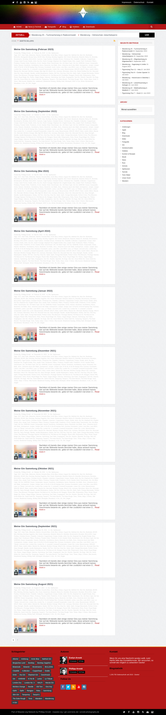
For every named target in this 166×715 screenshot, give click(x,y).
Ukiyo (90, 79)
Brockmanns (18, 59)
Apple (124, 130)
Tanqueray (45, 79)
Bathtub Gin (75, 55)
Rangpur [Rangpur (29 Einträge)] (30, 691)
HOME (17, 26)
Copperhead (91, 59)
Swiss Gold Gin (36, 79)
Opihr (79, 73)
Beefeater (89, 55)
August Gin (67, 55)
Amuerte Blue (45, 55)
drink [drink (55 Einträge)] (15, 675)
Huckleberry (35, 65)
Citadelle (76, 59)
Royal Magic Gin (24, 77)
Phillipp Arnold (26, 53)
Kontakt (150, 2)
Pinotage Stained (33, 75)
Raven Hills (78, 75)
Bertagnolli (24, 57)
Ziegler (34, 83)
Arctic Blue (54, 55)
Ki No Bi (20, 67)
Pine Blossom (23, 75)
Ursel (94, 79)
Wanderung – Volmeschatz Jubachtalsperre (98, 35)
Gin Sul (75, 63)
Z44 (29, 83)
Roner (16, 77)
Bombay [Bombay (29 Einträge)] (31, 663)
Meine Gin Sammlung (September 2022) (35, 111)
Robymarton (87, 75)
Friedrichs (33, 63)
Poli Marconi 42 (45, 75)
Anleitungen (126, 127)
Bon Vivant (67, 57)
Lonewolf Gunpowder (45, 69)
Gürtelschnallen (127, 148)
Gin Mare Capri (67, 63)
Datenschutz (139, 2)
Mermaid (25, 71)
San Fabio (62, 77)
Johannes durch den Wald (70, 65)
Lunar (62, 69)
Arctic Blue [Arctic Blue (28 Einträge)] (35, 659)
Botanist (81, 57)
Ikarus (42, 65)
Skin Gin (16, 79)
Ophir (74, 73)
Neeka (51, 73)
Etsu (73, 61)
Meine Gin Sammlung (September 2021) (35, 526)
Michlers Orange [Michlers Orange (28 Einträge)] (19, 687)
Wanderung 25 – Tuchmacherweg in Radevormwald (54, 35)
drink (34, 61)
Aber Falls (25, 55)
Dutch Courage (48, 61)
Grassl (87, 63)
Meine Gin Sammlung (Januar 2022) (33, 291)
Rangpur (71, 75)
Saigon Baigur (39, 77)
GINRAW (81, 63)
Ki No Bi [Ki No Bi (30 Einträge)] (31, 679)
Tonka (86, 79)
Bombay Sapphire (57, 57)
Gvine (16, 65)
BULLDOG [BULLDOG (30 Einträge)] (49, 667)
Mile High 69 (44, 71)
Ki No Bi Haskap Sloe (31, 67)
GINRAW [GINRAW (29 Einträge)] (21, 679)
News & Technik (33, 26)
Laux (77, 67)
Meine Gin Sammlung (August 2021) (33, 584)
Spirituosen (55, 53)
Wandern (125, 181)
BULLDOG (32, 59)
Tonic (81, 79)
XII (27, 83)
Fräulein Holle (24, 63)
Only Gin (69, 73)
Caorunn (39, 59)
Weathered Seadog (49, 81)
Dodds (30, 61)
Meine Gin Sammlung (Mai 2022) (31, 171)
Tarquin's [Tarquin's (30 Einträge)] (36, 695)
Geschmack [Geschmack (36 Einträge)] (45, 675)
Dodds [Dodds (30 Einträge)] (47, 671)
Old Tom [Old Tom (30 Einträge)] (39, 687)
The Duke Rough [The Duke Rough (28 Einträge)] (19, 699)
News (124, 160)
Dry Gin (39, 61)
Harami (21, 65)
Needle (32, 73)
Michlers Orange (33, 71)
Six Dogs (95, 77)
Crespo (16, 61)
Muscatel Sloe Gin (78, 133)
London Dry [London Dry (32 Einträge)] (17, 683)
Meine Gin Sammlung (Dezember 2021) (35, 350)
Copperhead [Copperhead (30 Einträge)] (37, 671)
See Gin (77, 77)
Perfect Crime (82, 135)
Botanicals (75, 57)
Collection (83, 59)
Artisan (60, 55)
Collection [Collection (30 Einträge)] (26, 671)
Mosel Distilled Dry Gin (84, 71)
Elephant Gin (57, 61)
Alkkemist (32, 55)
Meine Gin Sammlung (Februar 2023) (34, 49)
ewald (78, 61)
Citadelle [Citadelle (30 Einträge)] (16, 671)
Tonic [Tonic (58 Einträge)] (30, 699)
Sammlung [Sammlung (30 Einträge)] (47, 691)
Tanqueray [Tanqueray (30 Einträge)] (26, 695)
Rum (123, 163)
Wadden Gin (31, 81)
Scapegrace (70, 77)
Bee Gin (82, 55)
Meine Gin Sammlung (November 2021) (35, 410)
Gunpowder (94, 63)
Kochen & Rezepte (128, 154)
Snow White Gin (25, 79)
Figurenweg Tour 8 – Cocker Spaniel (134, 72)
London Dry (17, 69)
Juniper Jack (93, 247)
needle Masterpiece (42, 73)
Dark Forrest (23, 61)
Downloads (89, 26)
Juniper (91, 65)
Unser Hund (126, 178)
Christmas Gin (68, 59)
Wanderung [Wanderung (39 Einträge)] (49, 699)
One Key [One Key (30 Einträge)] (49, 687)
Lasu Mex (64, 67)
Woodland (17, 83)
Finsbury (16, 63)
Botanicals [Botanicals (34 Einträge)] (17, 667)
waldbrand (39, 81)
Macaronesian (69, 69)
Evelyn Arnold (75, 658)
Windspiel (68, 81)
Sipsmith (89, 77)
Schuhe (124, 166)
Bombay (48, 57)
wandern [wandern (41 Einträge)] (38, 699)
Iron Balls (54, 65)
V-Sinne (82, 141)
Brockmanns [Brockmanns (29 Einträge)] (37, 667)
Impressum (126, 2)
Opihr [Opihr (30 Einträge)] (22, 691)
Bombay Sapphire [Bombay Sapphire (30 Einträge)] (44, 663)
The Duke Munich (61, 79)
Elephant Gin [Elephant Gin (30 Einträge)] (33, 675)
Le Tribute (83, 67)
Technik (124, 172)
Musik (124, 157)
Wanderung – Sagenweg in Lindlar (134, 64)
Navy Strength (24, 73)
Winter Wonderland (87, 81)
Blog (62, 26)
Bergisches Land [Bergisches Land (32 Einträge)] (19, 663)
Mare (87, 69)
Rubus (32, 77)
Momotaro (66, 71)
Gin (49, 53)
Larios (58, 67)
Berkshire (17, 57)
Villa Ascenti (22, 81)
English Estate (67, 61)
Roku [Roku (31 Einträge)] (38, 691)
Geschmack (55, 63)
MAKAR (77, 69)
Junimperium (84, 65)
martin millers (93, 69)
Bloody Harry (32, 57)
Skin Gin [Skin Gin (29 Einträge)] (16, 695)
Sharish (82, 77)
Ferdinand (88, 61)
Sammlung (54, 77)
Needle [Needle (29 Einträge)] (30, 687)
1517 (19, 55)
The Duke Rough (73, 79)
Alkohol (38, 55)
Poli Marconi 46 (56, 75)
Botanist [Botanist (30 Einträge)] (26, 667)
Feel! (82, 61)
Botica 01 (88, 57)
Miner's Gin (52, 71)
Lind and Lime (91, 67)
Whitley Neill (60, 81)
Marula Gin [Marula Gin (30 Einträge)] (49, 683)
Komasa (41, 67)
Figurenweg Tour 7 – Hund (131, 93)
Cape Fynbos (47, 59)
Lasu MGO (71, 67)
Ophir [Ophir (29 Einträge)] (15, 691)
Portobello (64, 75)
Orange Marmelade (87, 73)
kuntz (53, 67)
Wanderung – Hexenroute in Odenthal (135, 78)
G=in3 (39, 63)
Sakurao (47, 77)
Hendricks (27, 65)
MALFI (82, 69)
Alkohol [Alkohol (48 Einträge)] (15, 659)
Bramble (94, 57)
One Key (63, 73)
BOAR (39, 57)
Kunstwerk (47, 67)
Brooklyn (25, 59)
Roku (93, 75)
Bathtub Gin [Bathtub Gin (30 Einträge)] (46, 659)
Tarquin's (52, 79)
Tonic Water (126, 175)
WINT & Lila (76, 81)
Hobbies (74, 26)
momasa (59, 71)
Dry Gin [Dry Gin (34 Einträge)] (22, 675)
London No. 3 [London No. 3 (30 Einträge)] (29, 683)
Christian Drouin (58, 59)
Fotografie (50, 26)
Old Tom (56, 73)
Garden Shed (46, 63)
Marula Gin (17, 71)
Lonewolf (34, 69)
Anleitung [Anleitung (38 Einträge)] (24, 659)
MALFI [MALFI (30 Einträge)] (39, 683)
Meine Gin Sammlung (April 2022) (32, 231)
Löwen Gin (55, 69)
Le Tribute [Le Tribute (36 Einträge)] (48, 679)
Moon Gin (73, 71)
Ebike (124, 139)
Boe (43, 57)
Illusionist (47, 65)
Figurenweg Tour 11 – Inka (131, 69)
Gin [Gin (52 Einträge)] (14, 679)
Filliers (94, 61)
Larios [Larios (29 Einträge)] (39, 679)
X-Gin (23, 83)
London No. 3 (26, 69)
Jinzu (59, 65)
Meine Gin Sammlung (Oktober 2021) (34, 468)
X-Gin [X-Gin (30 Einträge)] (15, 702)
